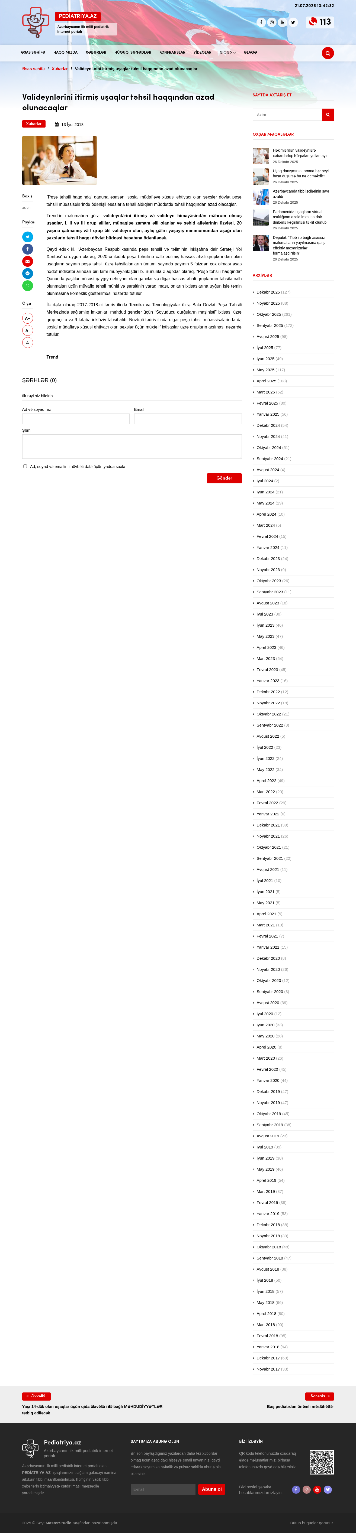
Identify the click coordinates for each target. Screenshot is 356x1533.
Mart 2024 (266, 525)
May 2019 (266, 1169)
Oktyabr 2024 (269, 447)
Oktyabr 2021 (269, 847)
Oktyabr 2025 (269, 314)
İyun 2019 (266, 1158)
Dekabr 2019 (268, 1091)
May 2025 (266, 369)
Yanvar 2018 (268, 1347)
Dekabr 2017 (268, 1358)
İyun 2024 (266, 492)
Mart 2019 (266, 1191)
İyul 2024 (265, 481)
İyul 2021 (265, 880)
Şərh (26, 430)
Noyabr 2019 (268, 1102)
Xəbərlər (96, 53)
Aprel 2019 (267, 1180)
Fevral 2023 (267, 669)
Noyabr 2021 (268, 836)
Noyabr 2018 (268, 1235)
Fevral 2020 (267, 1069)
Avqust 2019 (268, 1136)
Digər (226, 53)
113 (325, 22)
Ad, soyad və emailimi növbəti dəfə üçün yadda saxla (77, 466)
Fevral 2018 (267, 1335)
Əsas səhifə (33, 53)
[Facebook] (261, 22)
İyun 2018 (266, 1291)
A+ (27, 318)
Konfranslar (172, 53)
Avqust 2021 (268, 869)
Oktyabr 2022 (269, 714)
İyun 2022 (266, 758)
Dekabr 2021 (268, 825)
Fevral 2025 (267, 403)
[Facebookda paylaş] (27, 249)
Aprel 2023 (267, 647)
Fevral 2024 (267, 536)
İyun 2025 (266, 358)
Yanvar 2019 (268, 1213)
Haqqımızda (65, 53)
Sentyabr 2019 (270, 1124)
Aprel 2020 (267, 1047)
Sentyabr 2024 (270, 458)
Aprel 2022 (267, 780)
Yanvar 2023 (268, 680)
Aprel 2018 (267, 1313)
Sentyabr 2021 (270, 858)
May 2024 (266, 503)
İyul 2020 (265, 1013)
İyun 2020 (266, 1025)
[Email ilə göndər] (27, 261)
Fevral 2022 (267, 802)
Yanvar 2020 (268, 1080)
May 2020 (266, 1036)
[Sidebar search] (328, 115)
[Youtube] (282, 22)
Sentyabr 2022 (270, 725)
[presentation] (63, 483)
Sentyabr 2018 (270, 1258)
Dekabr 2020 (268, 958)
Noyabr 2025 (268, 303)
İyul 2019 (265, 1147)
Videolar (202, 53)
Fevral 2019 (267, 1202)
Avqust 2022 (268, 736)
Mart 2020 (266, 1058)
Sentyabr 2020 (270, 991)
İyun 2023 (266, 625)
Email (139, 409)
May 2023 (266, 636)
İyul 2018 (265, 1280)
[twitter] (293, 22)
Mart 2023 (266, 658)
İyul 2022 (265, 747)
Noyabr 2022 (268, 703)
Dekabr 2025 (268, 292)
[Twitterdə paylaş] (28, 237)
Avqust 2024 (268, 469)
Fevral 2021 (267, 936)
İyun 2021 (266, 891)
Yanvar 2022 (268, 814)
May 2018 (266, 1302)
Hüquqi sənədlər (132, 53)
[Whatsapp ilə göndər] (27, 285)
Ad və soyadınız (36, 409)
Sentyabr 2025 (270, 325)
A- (27, 330)
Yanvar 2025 (268, 414)
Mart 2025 (266, 392)
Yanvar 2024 (268, 547)
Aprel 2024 (267, 514)
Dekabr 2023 (268, 558)
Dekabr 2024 (268, 425)
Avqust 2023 (268, 603)
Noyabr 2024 (268, 436)
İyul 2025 (265, 347)
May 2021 (266, 902)
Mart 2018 (266, 1324)
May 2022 (266, 769)
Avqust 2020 (268, 1002)
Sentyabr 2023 (270, 592)
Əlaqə (250, 53)
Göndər (224, 478)
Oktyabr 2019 (269, 1113)
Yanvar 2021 (268, 947)
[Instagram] (272, 22)
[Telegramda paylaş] (27, 273)
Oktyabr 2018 (269, 1247)
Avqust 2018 (268, 1269)
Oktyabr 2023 (269, 580)
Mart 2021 (266, 925)
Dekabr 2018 (268, 1224)
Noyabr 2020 (268, 969)
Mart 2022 (266, 791)
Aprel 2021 (267, 914)
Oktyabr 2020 (269, 980)
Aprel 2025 (267, 381)
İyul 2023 (265, 614)
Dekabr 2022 (268, 691)
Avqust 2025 (268, 336)
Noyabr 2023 (268, 569)
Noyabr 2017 (268, 1369)
